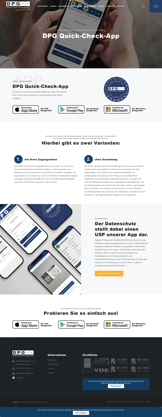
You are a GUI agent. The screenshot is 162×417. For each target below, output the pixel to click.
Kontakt (51, 373)
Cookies (120, 401)
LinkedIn (19, 378)
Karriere (51, 368)
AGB (147, 401)
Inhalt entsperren (116, 386)
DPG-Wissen (53, 364)
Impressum (129, 401)
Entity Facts (110, 401)
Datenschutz (139, 401)
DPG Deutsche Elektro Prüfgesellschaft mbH (32, 402)
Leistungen (52, 360)
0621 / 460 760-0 (23, 368)
